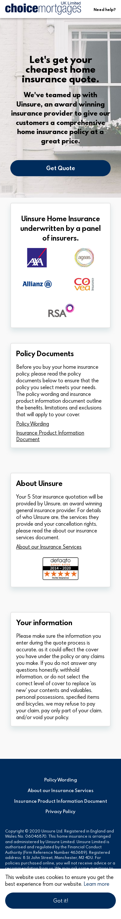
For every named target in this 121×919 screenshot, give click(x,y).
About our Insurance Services (49, 546)
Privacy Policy (60, 811)
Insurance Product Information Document (50, 435)
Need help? (105, 9)
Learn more (96, 884)
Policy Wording (32, 423)
